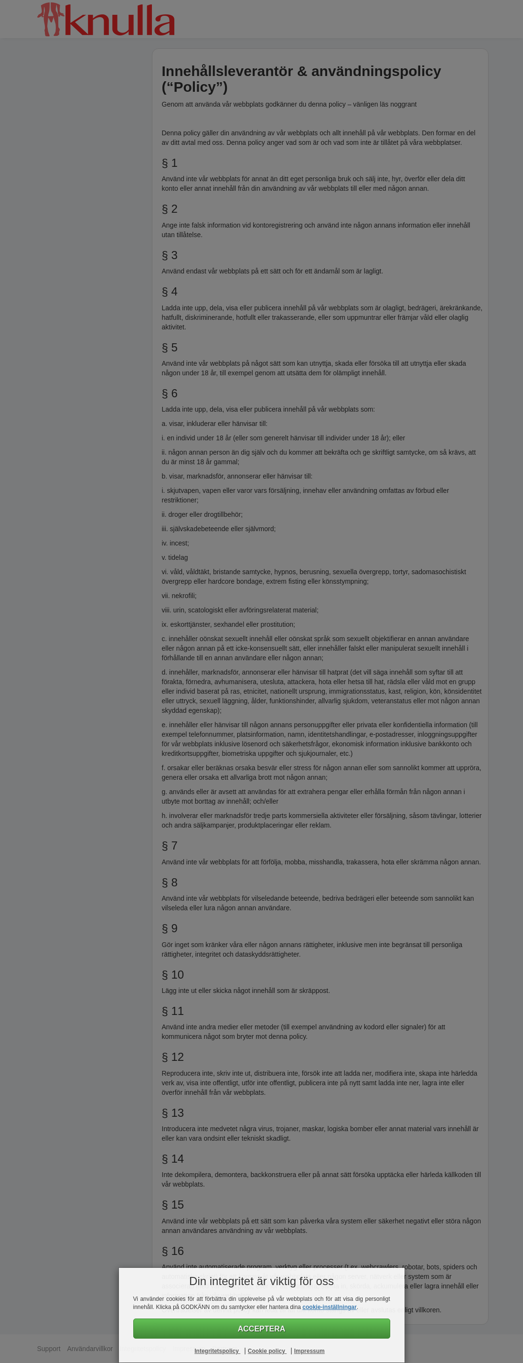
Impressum (309, 1351)
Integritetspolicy (217, 1351)
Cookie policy (267, 1351)
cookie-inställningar (329, 1307)
